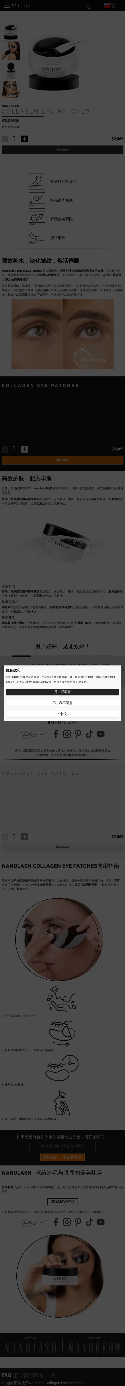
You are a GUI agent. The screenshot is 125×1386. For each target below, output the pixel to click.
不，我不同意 (62, 703)
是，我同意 (62, 692)
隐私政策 (13, 670)
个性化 (63, 714)
